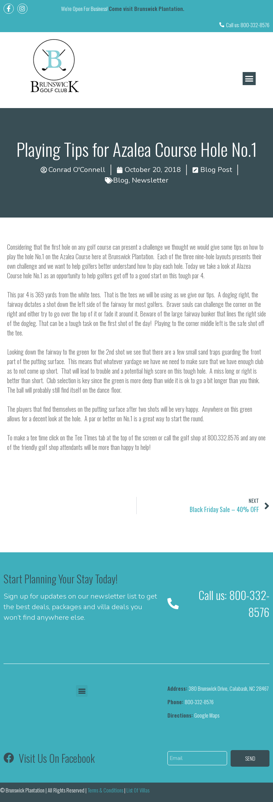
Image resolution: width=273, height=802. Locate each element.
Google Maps (193, 715)
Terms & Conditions (105, 790)
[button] (249, 78)
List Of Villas (138, 790)
